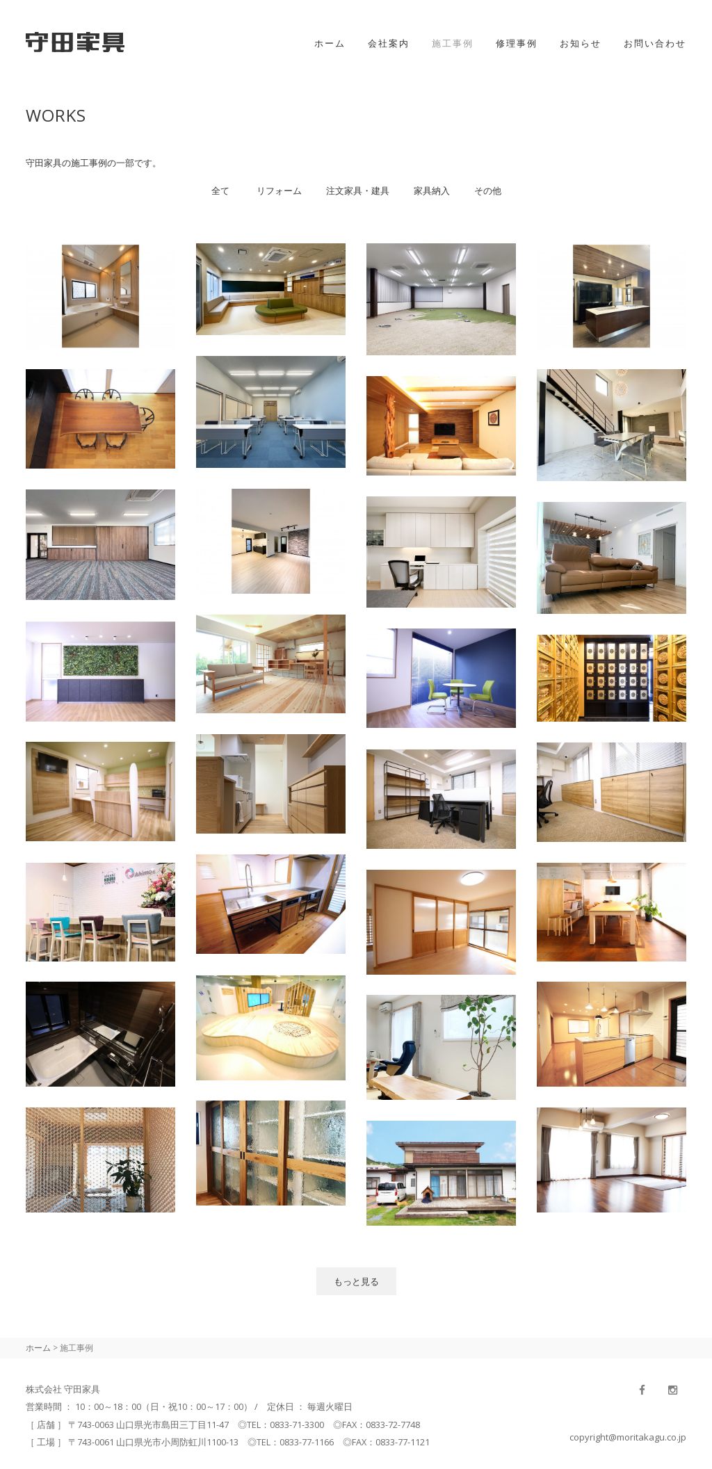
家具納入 (432, 190)
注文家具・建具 (357, 190)
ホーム (330, 43)
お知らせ (580, 43)
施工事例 (453, 43)
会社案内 (389, 43)
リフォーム (279, 190)
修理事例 (516, 43)
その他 (487, 190)
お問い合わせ (655, 43)
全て (220, 190)
